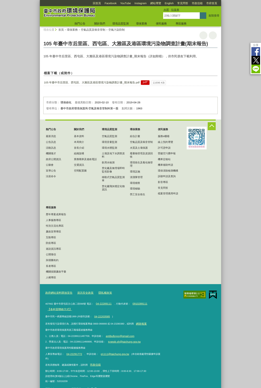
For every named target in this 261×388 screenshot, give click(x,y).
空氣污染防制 (116, 29)
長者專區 (51, 266)
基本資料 (79, 136)
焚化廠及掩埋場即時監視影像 (113, 170)
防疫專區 (51, 243)
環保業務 (141, 23)
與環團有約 (52, 260)
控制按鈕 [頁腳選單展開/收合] (212, 126)
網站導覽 (155, 3)
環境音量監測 (109, 142)
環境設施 (135, 171)
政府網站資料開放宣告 (57, 292)
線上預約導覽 (165, 142)
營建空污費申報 (167, 153)
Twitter (255, 60)
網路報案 (140, 320)
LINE (255, 69)
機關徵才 (51, 153)
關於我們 (99, 23)
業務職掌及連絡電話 (85, 159)
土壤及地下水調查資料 (113, 155)
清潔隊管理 (136, 177)
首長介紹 (79, 147)
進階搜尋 (213, 15)
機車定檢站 (164, 159)
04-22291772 (73, 348)
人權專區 (51, 277)
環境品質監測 (120, 23)
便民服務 (161, 23)
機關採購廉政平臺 (56, 271)
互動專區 (51, 237)
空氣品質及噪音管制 (93, 29)
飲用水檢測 (108, 162)
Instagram (140, 3)
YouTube (125, 3)
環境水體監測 (109, 147)
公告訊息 (51, 142)
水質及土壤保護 (139, 147)
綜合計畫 (135, 136)
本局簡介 (79, 142)
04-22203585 (101, 314)
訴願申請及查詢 (167, 176)
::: (38, 1)
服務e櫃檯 (163, 136)
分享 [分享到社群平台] (255, 45)
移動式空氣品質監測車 (113, 179)
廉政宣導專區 (53, 231)
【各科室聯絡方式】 (58, 307)
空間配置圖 (80, 170)
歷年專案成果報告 (56, 214)
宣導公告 (51, 170)
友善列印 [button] (203, 35)
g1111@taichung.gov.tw (110, 348)
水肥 (166, 9)
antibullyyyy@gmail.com (118, 332)
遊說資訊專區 (53, 248)
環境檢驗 (135, 188)
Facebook (111, 3)
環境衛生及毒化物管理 (141, 164)
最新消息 (51, 136)
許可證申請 (164, 147)
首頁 (61, 29)
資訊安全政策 (81, 292)
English (169, 3)
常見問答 (182, 3)
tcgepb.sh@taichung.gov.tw (122, 337)
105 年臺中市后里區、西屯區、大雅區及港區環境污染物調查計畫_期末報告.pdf (92, 82)
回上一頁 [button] (213, 35)
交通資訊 (79, 164)
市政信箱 (197, 3)
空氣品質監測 (109, 136)
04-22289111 (102, 302)
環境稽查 (135, 182)
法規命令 (51, 176)
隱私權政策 (98, 292)
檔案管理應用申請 (168, 193)
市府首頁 (211, 3)
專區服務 (181, 23)
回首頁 (97, 3)
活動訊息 (51, 147)
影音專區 (163, 182)
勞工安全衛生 (137, 194)
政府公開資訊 (53, 159)
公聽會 (49, 164)
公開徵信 (51, 254)
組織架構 (79, 153)
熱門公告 (79, 23)
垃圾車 (175, 9)
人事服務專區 (53, 220)
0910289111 (136, 302)
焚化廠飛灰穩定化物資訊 (113, 188)
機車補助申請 (165, 164)
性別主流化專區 (55, 225)
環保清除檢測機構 (168, 170)
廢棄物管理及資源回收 (141, 155)
